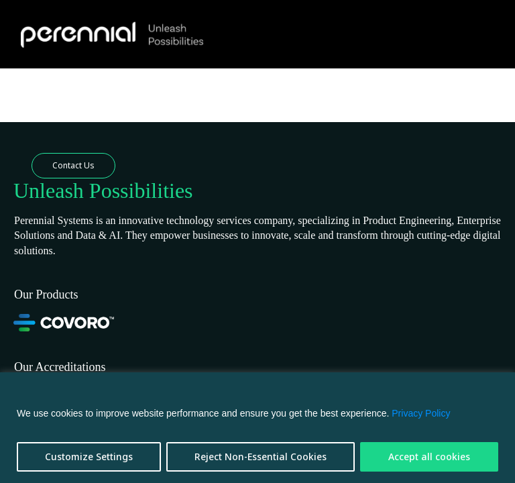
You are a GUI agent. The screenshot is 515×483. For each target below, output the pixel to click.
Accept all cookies (429, 456)
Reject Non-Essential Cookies (260, 456)
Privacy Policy (421, 413)
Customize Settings (89, 456)
